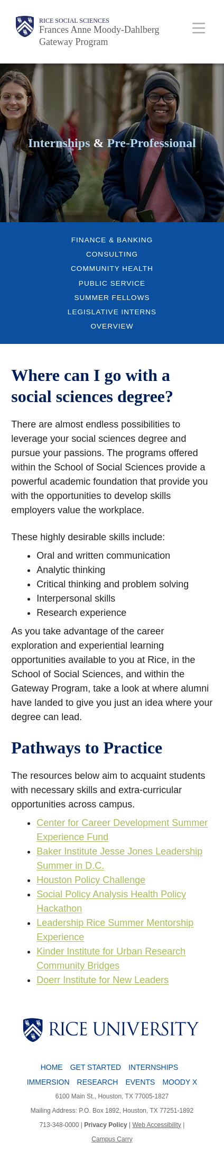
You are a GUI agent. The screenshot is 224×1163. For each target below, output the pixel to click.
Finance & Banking (112, 240)
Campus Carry (111, 1139)
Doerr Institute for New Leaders (102, 980)
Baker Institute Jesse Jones (95, 851)
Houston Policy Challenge (90, 880)
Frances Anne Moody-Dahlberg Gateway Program (99, 35)
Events (140, 1082)
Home (52, 1067)
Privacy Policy (105, 1125)
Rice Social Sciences (74, 20)
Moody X (179, 1082)
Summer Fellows (112, 298)
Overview (111, 326)
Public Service (112, 283)
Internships (153, 1067)
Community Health (112, 268)
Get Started (95, 1067)
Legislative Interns (112, 312)
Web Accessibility (156, 1125)
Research (97, 1082)
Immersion (48, 1082)
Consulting (112, 254)
